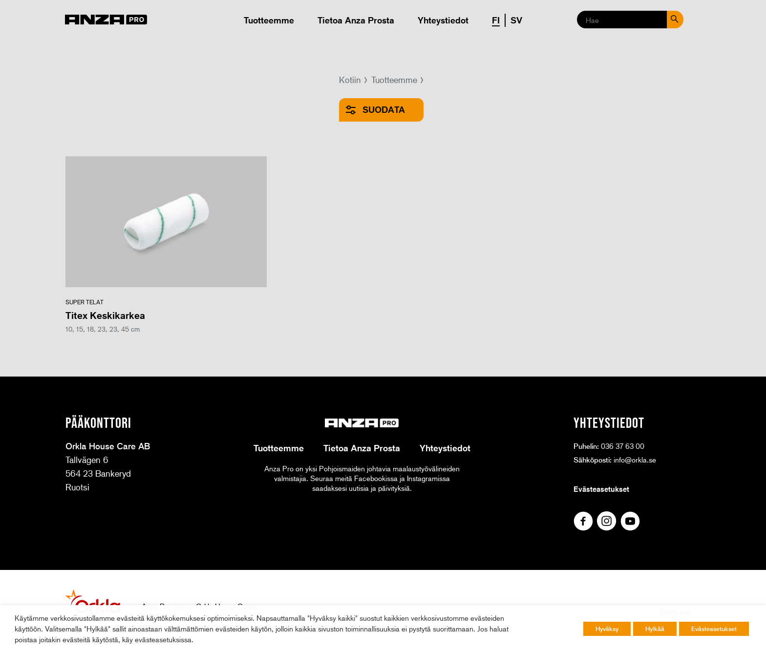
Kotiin (350, 79)
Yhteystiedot (443, 20)
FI (496, 20)
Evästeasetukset (601, 488)
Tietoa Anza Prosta (356, 20)
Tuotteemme (269, 20)
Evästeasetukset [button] (714, 628)
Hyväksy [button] (607, 628)
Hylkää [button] (654, 628)
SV (516, 20)
